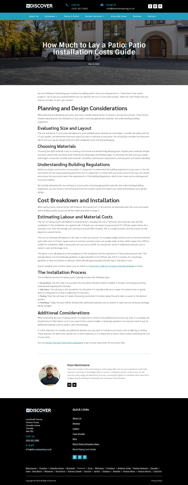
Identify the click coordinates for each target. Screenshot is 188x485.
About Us (34, 16)
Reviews (137, 16)
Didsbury (107, 471)
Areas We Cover (119, 16)
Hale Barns (37, 471)
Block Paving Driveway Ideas (86, 444)
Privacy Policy (156, 481)
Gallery (76, 428)
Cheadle (154, 468)
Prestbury (110, 468)
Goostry (87, 471)
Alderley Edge (124, 468)
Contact (152, 16)
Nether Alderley (140, 468)
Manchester (31, 468)
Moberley (48, 471)
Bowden (116, 471)
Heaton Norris (144, 471)
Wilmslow (99, 468)
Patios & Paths (71, 16)
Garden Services (93, 16)
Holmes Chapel (75, 471)
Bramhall (70, 468)
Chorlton (157, 471)
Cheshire (43, 468)
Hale (28, 471)
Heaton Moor (129, 471)
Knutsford (60, 471)
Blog (75, 438)
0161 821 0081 (32, 440)
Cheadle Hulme (57, 468)
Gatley (97, 471)
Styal (90, 468)
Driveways (50, 16)
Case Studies (79, 433)
